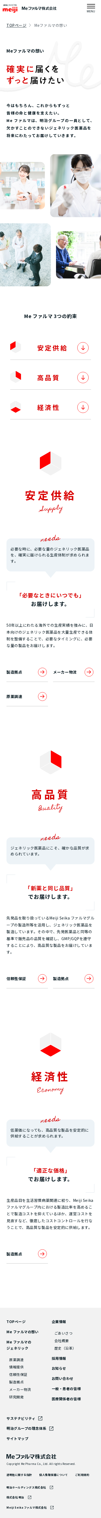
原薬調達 (27, 696)
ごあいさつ (63, 1333)
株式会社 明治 (15, 1497)
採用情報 (59, 1358)
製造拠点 (27, 672)
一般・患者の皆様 (66, 1388)
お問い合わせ (63, 1378)
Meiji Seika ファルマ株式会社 (26, 1507)
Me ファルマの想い (22, 1331)
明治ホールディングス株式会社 (26, 1487)
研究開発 (16, 1396)
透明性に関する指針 (19, 1475)
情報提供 (16, 1366)
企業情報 (59, 1321)
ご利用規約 (82, 1475)
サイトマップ (17, 1438)
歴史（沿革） (65, 1348)
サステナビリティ (20, 1418)
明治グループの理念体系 (26, 1428)
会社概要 (61, 1340)
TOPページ (16, 25)
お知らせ (59, 1368)
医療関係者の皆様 (66, 1398)
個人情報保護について (53, 1475)
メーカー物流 (74, 672)
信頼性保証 (27, 978)
